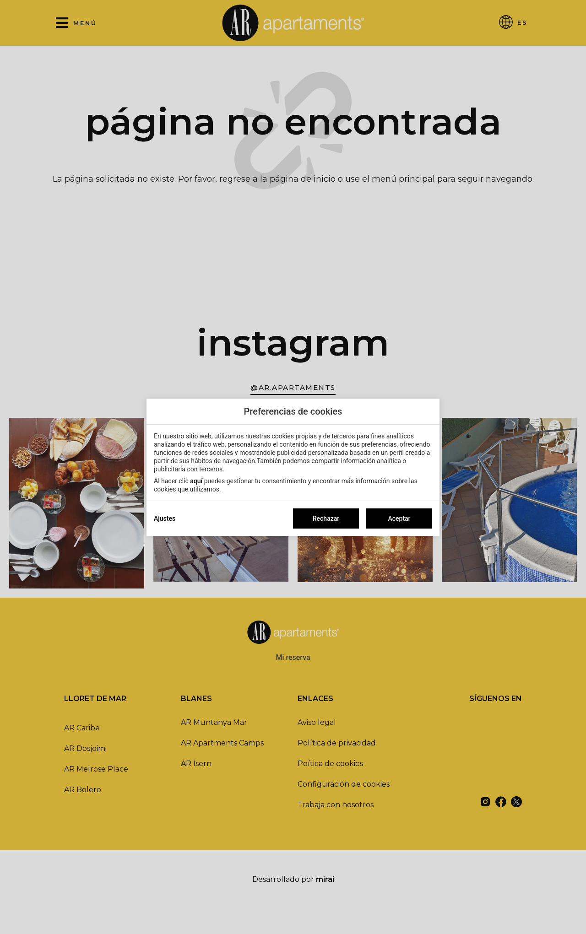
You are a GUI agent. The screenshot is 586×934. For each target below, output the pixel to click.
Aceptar (399, 518)
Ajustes (164, 518)
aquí (196, 481)
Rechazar (326, 518)
